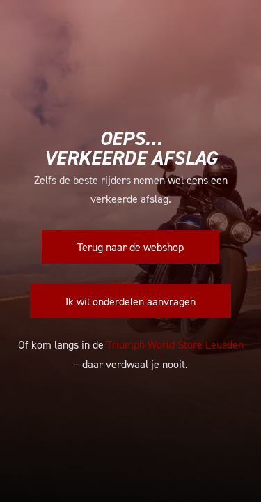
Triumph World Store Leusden (175, 344)
